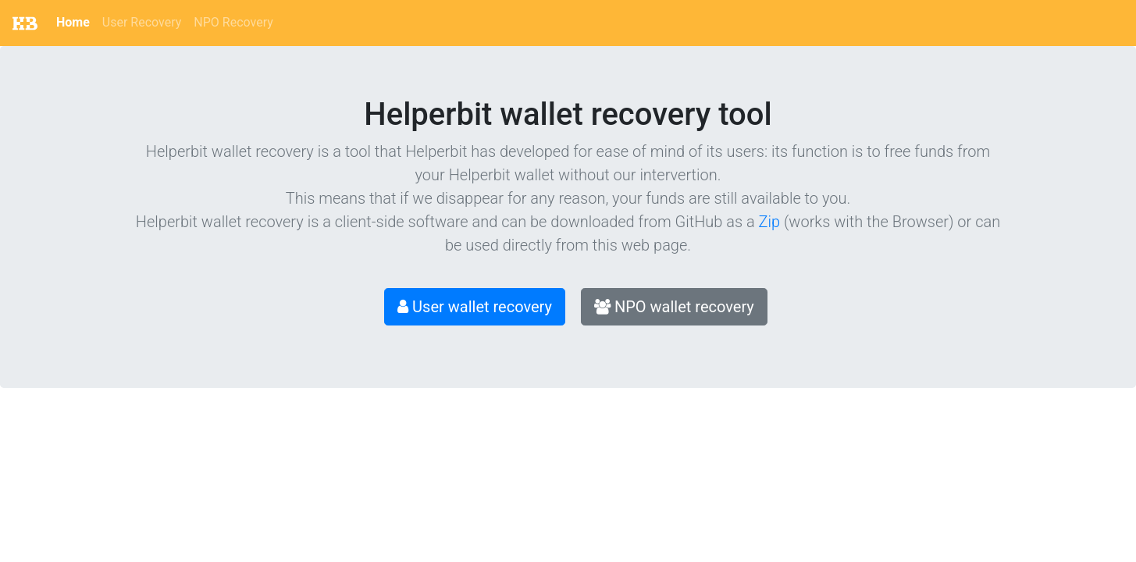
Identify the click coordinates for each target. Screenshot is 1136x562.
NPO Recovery (233, 22)
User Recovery (142, 22)
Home (73, 22)
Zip (770, 221)
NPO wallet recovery (674, 306)
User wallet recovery (474, 306)
